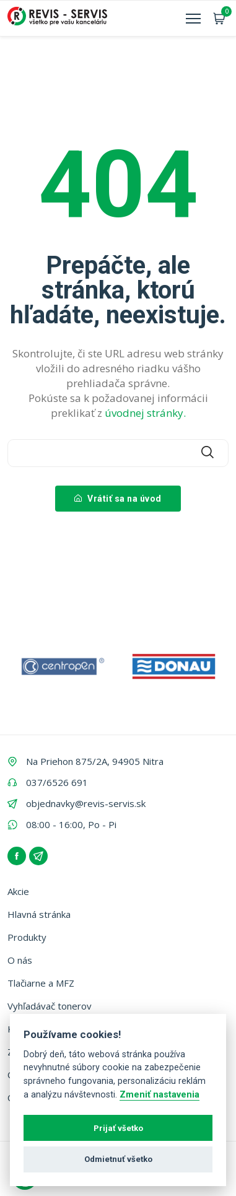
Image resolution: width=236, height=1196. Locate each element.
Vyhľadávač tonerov (49, 1006)
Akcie (18, 891)
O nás (19, 960)
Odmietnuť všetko (118, 1159)
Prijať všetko (118, 1128)
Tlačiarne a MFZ (40, 983)
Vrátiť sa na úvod (118, 499)
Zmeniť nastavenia (159, 1094)
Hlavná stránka (39, 914)
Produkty (26, 937)
